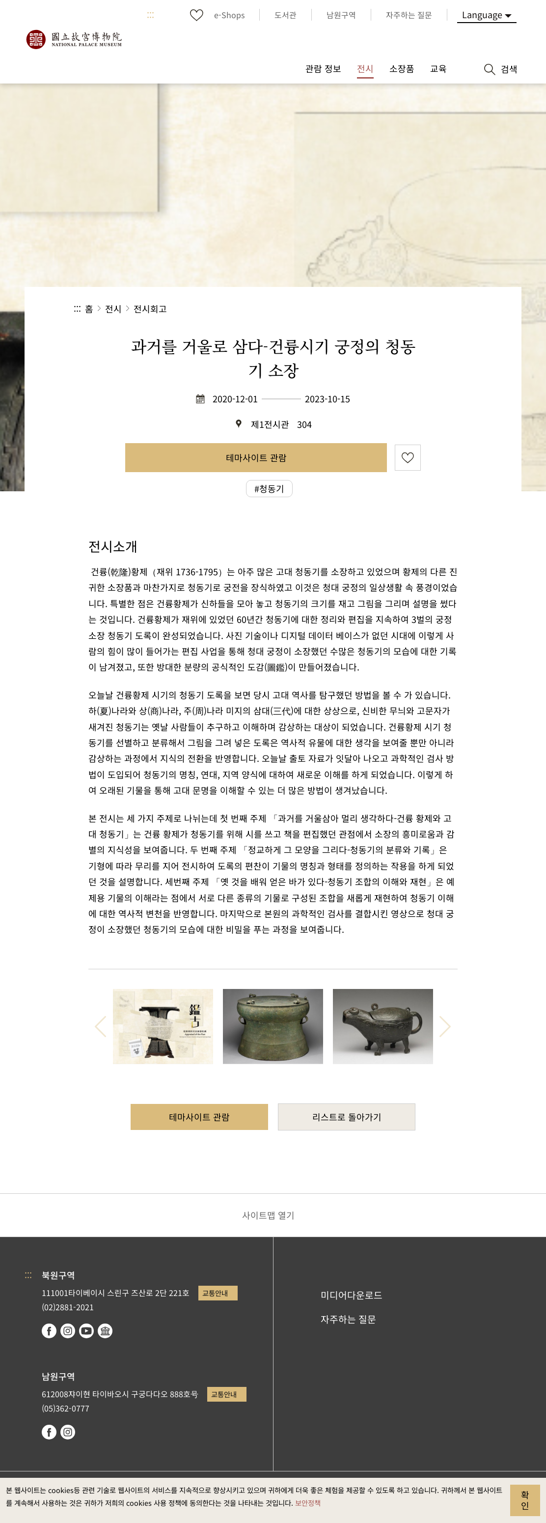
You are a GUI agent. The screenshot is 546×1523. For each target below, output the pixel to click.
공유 (365, 308)
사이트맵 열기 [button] (268, 1215)
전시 (113, 308)
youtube (86, 1331)
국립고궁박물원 (74, 39)
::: (150, 14)
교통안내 (215, 1293)
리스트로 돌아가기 (347, 1116)
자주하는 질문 (348, 1319)
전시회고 (150, 308)
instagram (67, 1331)
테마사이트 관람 (256, 457)
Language (482, 14)
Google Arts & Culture (105, 1331)
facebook (49, 1331)
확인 (525, 1500)
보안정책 (308, 1502)
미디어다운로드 (351, 1295)
